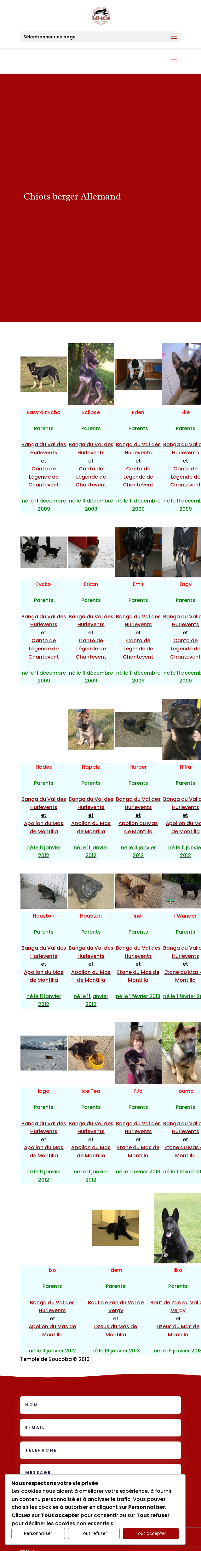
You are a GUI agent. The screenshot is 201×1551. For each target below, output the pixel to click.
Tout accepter (150, 1534)
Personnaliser (38, 1534)
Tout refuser (94, 1534)
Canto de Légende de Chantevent (43, 476)
